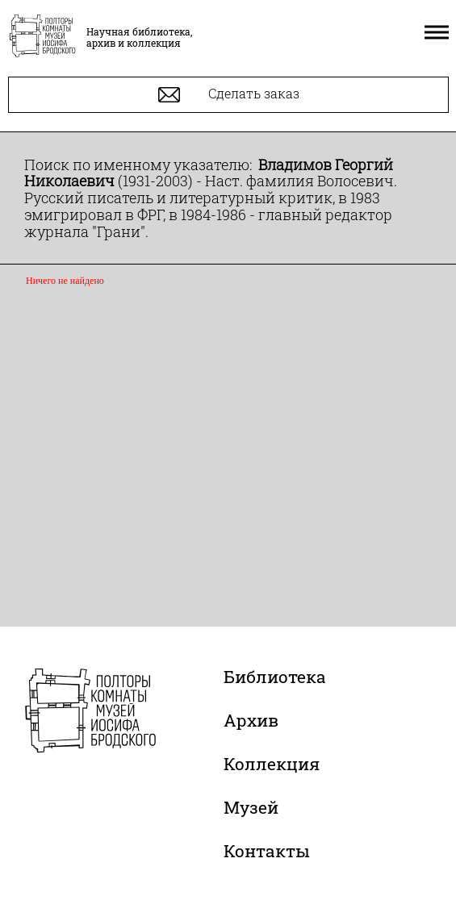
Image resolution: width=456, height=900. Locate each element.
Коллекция (272, 763)
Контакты (267, 851)
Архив (251, 720)
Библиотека (275, 676)
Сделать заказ (228, 95)
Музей (251, 807)
